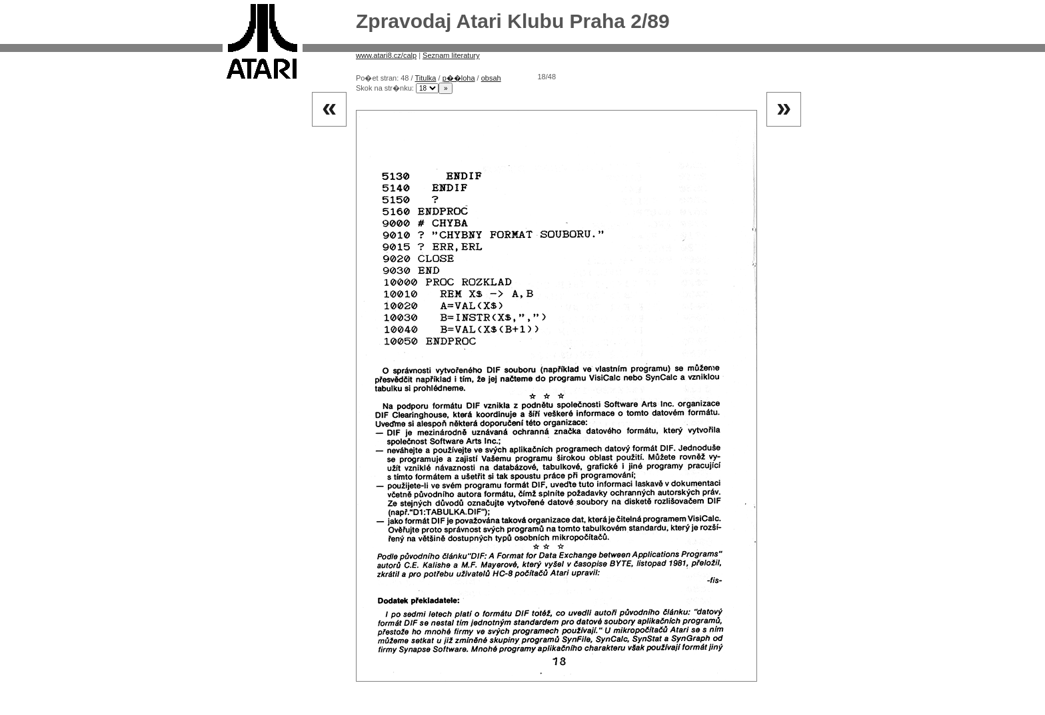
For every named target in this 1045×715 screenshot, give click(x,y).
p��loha (459, 78)
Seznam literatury (451, 55)
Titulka (425, 78)
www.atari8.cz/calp (386, 55)
